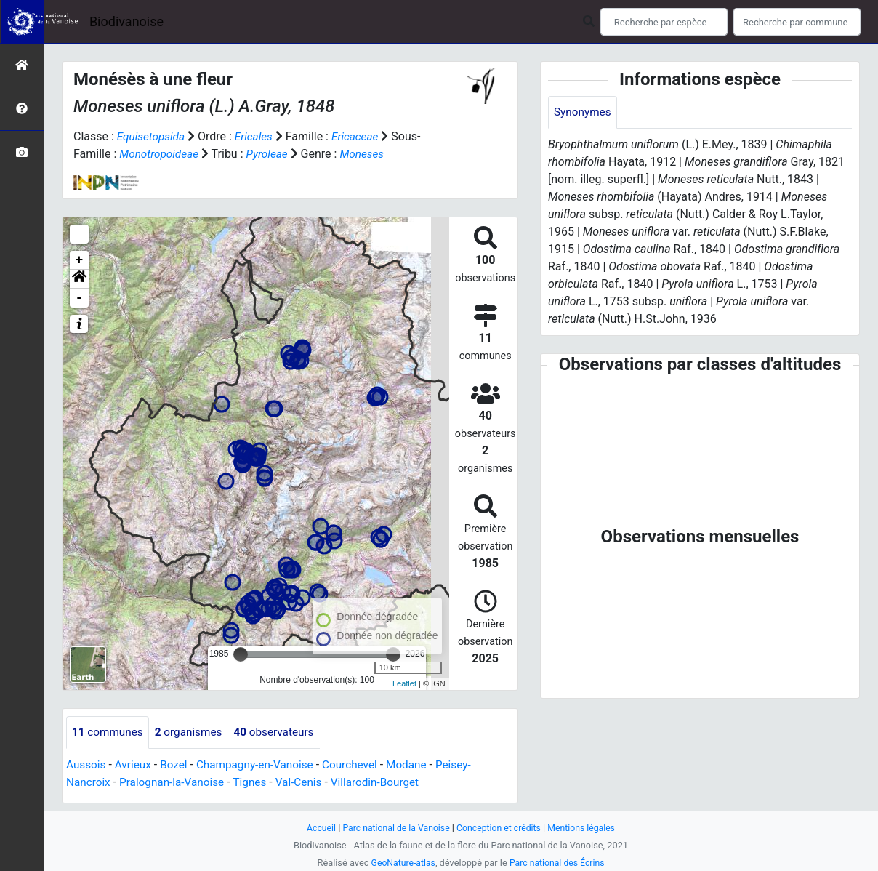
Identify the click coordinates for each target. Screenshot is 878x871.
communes (109, 732)
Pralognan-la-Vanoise (176, 783)
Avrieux (135, 765)
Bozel (178, 765)
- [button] (80, 298)
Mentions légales (586, 827)
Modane (420, 765)
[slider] (240, 654)
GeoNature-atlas (401, 862)
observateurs (281, 732)
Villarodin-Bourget (387, 783)
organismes (193, 732)
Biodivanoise (126, 21)
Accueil (315, 827)
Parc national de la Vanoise (393, 827)
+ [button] (80, 260)
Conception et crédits (500, 827)
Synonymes (583, 112)
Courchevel (361, 765)
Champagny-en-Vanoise (262, 765)
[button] (79, 279)
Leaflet (404, 683)
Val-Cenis (307, 783)
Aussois (87, 765)
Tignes (257, 783)
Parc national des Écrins (558, 862)
